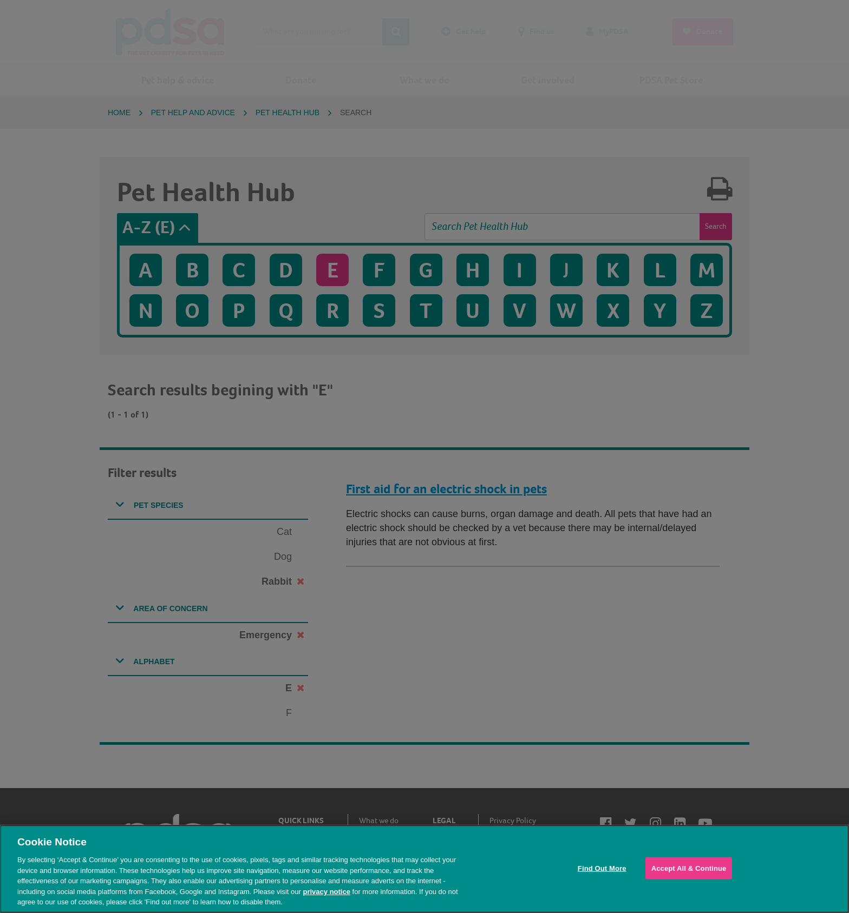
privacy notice (326, 892)
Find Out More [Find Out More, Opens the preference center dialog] (602, 868)
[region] (424, 869)
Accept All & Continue (689, 868)
